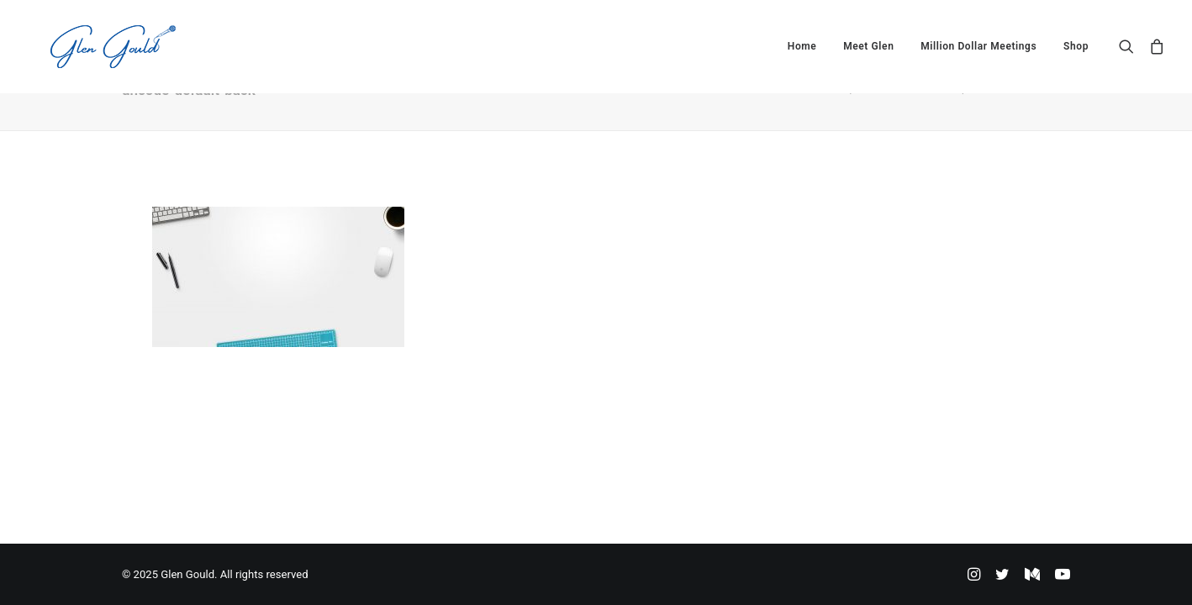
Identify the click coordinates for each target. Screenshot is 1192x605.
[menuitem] (802, 46)
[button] (1130, 46)
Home (802, 46)
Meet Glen (868, 46)
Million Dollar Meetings (978, 46)
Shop (1076, 46)
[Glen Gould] (89, 46)
